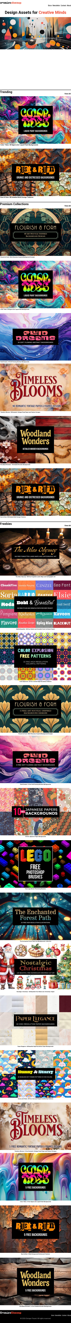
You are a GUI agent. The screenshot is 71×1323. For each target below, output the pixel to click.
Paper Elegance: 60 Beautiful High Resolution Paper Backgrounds (35, 1046)
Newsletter (56, 5)
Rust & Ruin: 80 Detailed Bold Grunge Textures (16, 197)
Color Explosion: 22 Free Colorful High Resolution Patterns (35, 681)
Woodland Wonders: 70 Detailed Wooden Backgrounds (15, 464)
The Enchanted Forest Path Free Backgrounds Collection (35, 941)
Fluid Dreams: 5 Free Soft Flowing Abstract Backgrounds (35, 784)
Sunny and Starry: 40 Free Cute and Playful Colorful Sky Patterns (35, 1098)
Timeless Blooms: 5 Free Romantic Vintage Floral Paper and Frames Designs (35, 1151)
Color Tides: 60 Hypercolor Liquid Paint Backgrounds (19, 145)
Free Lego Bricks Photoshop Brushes (35, 889)
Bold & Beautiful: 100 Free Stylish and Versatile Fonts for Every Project (35, 629)
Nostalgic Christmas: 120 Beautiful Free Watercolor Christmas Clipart (35, 991)
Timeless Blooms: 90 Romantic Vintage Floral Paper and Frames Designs (20, 412)
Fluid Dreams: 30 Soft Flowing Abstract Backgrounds (14, 361)
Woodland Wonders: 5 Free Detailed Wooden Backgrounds (35, 1306)
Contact (63, 5)
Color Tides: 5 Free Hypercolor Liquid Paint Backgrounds (35, 1201)
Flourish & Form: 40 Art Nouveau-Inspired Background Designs (17, 257)
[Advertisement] (35, 70)
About (69, 1315)
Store (50, 5)
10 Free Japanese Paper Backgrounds (35, 836)
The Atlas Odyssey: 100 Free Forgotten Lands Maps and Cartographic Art (35, 576)
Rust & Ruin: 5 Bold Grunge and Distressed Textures (35, 1254)
